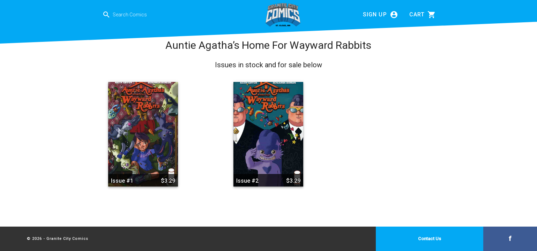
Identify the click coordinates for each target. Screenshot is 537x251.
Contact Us (429, 238)
